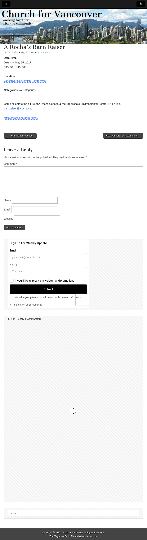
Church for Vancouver (72, 532)
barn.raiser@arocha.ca (17, 108)
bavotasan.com (89, 536)
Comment (10, 163)
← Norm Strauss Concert (20, 135)
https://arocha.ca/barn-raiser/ (21, 117)
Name (7, 200)
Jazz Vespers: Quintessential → (123, 135)
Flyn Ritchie (12, 52)
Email (7, 209)
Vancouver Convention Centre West (25, 80)
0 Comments (43, 52)
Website (8, 218)
